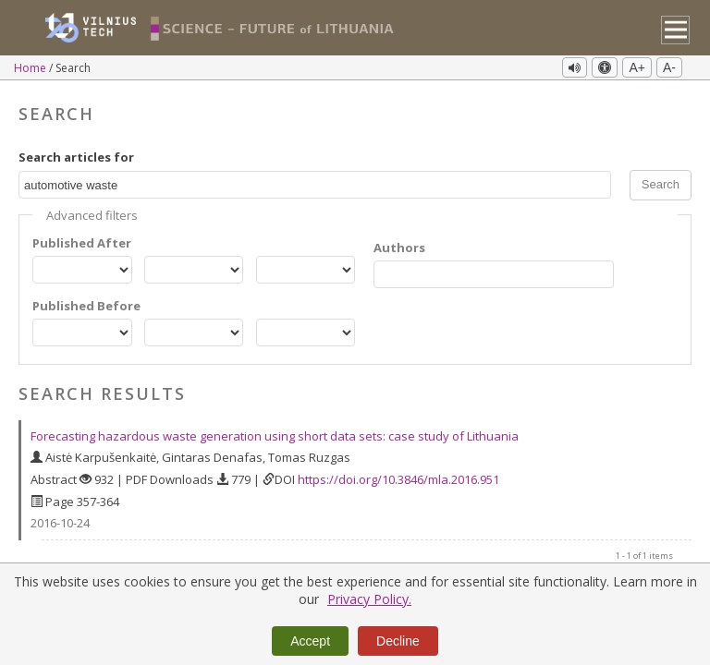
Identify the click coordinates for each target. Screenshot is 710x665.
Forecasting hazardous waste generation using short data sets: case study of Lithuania (275, 436)
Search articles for (76, 157)
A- (669, 67)
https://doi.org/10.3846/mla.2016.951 (398, 479)
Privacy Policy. (369, 599)
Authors (399, 247)
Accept (310, 641)
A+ (637, 67)
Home (31, 68)
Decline (398, 641)
